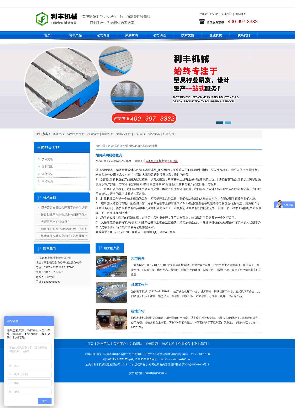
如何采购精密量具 (147, 145)
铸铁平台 (108, 134)
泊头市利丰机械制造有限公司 (160, 160)
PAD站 (214, 14)
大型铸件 (137, 258)
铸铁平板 (58, 134)
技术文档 (187, 35)
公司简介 (103, 35)
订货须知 (47, 173)
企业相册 (226, 14)
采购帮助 (131, 35)
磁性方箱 (137, 311)
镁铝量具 (154, 134)
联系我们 (243, 35)
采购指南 (119, 145)
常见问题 (47, 181)
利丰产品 (75, 35)
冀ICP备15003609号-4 (195, 364)
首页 (47, 35)
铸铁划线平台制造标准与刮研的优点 (64, 214)
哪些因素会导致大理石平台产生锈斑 (64, 207)
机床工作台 (139, 285)
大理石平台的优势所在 (55, 221)
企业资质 (215, 35)
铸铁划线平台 (76, 134)
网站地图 (240, 14)
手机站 (203, 14)
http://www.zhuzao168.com (176, 359)
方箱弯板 (139, 134)
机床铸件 (93, 134)
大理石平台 (123, 134)
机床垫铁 (168, 134)
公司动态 (159, 35)
